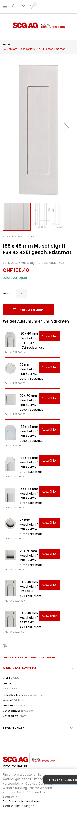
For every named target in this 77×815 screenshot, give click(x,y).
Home (6, 44)
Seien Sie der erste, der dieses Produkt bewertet (29, 657)
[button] (66, 127)
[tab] (38, 669)
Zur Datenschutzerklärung (22, 801)
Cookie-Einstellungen (18, 806)
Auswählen (50, 336)
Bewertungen (13, 728)
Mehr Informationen (19, 668)
